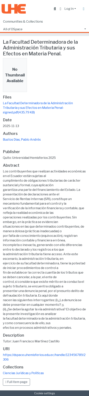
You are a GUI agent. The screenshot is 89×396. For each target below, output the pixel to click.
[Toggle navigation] (83, 9)
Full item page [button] (16, 382)
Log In (69, 9)
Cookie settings (44, 393)
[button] (60, 9)
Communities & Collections (23, 21)
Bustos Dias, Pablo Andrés (22, 139)
